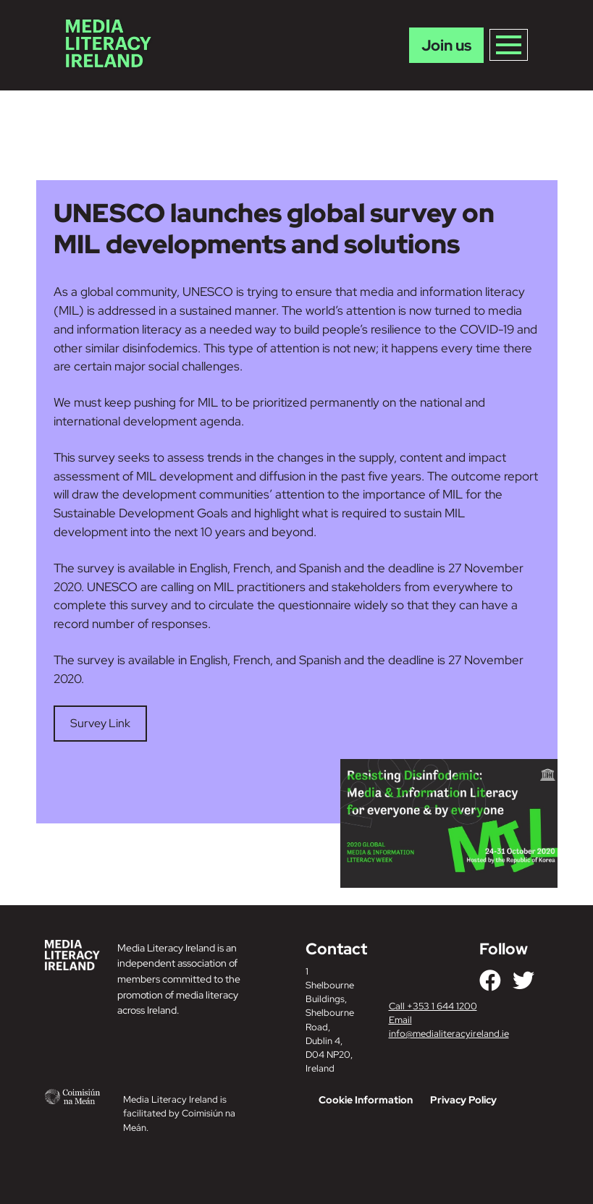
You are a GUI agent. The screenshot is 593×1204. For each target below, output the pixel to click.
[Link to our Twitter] (523, 980)
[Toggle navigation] (508, 45)
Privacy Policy (463, 1099)
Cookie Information (366, 1099)
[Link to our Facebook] (490, 980)
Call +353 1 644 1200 (433, 1006)
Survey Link (100, 723)
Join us (446, 45)
